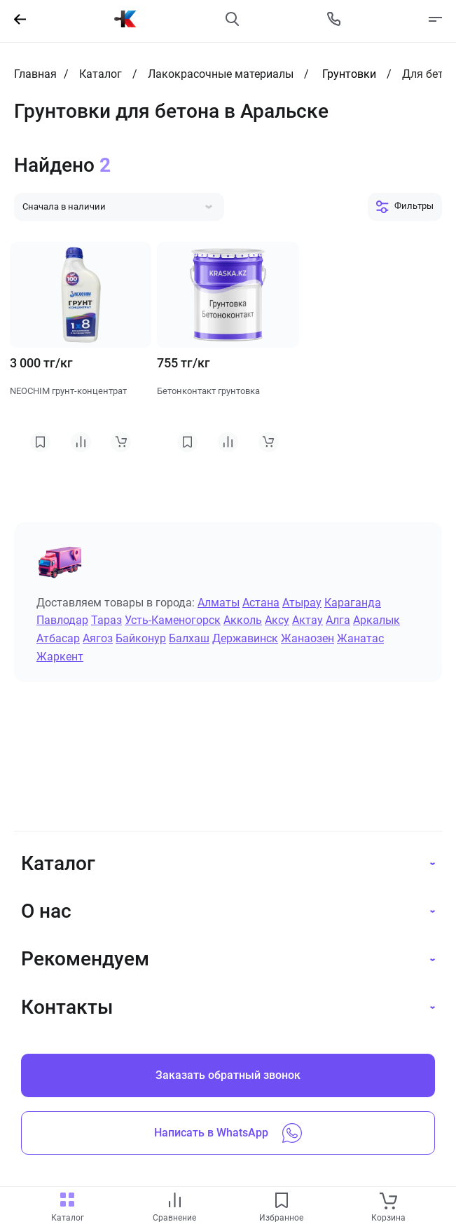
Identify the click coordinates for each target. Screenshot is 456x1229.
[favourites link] (281, 1201)
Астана (260, 602)
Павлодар (62, 620)
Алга (338, 620)
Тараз (106, 620)
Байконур (141, 638)
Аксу (277, 620)
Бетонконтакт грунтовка (208, 391)
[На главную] (125, 19)
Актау (307, 620)
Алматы (219, 602)
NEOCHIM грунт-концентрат (68, 391)
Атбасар (58, 638)
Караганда (352, 602)
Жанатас (360, 638)
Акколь (242, 620)
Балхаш (189, 638)
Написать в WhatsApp (228, 1133)
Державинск (245, 638)
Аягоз (98, 638)
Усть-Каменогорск (173, 620)
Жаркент (59, 656)
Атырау (302, 602)
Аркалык (376, 620)
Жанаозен (307, 638)
